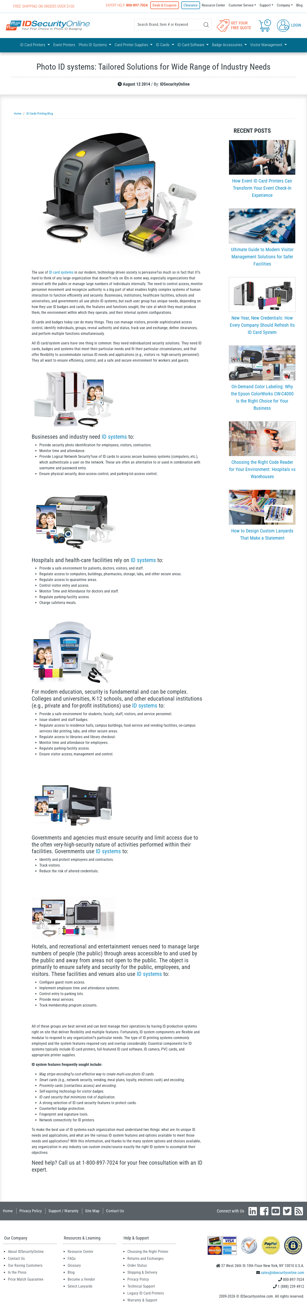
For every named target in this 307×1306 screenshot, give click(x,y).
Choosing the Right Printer (147, 1251)
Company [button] (283, 5)
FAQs (72, 1258)
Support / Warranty (63, 1210)
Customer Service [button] (241, 5)
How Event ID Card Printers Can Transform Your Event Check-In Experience (262, 187)
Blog (299, 5)
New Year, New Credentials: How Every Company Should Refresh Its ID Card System (262, 324)
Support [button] (265, 5)
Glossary (74, 1264)
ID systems (114, 436)
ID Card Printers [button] (33, 44)
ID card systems (61, 271)
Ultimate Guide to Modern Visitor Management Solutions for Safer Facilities (262, 256)
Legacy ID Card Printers (145, 1292)
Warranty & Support (142, 1299)
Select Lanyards (80, 1285)
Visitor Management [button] (266, 44)
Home (8, 1210)
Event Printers (64, 44)
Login (289, 24)
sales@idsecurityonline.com (282, 1272)
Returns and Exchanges (145, 1258)
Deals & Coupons (165, 5)
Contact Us (115, 1210)
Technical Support (141, 1285)
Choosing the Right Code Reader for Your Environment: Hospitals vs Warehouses (262, 469)
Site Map (92, 1210)
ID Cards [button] (163, 44)
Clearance (191, 5)
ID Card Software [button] (191, 44)
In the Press (17, 1271)
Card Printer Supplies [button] (132, 44)
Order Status (137, 1264)
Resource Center (213, 5)
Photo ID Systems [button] (93, 44)
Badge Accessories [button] (227, 44)
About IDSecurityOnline (26, 1251)
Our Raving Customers (25, 1264)
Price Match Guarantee (25, 1278)
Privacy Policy (30, 1210)
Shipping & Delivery (142, 1271)
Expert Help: (128, 5)
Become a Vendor (81, 1278)
